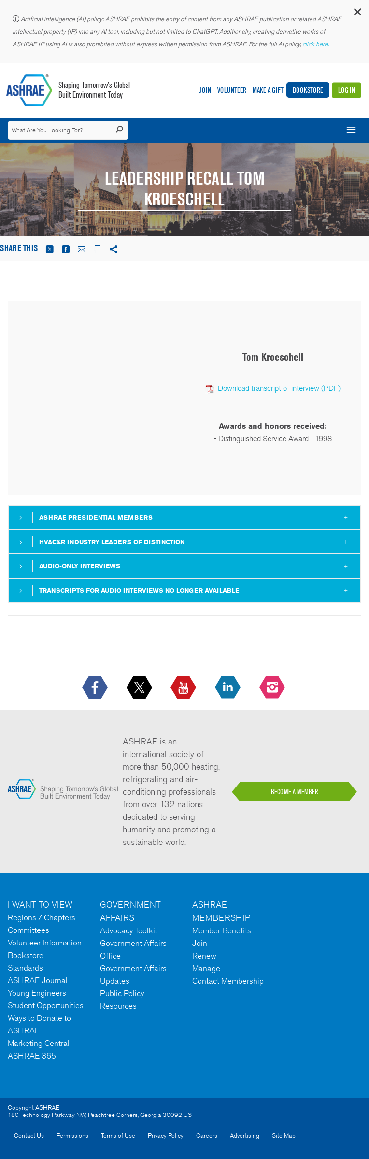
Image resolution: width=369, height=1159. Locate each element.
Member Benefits (221, 930)
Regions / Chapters (41, 917)
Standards (25, 968)
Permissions (72, 1135)
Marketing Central (39, 1043)
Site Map (284, 1135)
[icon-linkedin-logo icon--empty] (228, 688)
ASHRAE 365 (32, 1055)
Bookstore (308, 90)
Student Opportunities (46, 1005)
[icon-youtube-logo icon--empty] (184, 688)
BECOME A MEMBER (294, 791)
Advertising (244, 1135)
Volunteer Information (45, 942)
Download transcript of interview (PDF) (279, 388)
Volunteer (231, 90)
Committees (28, 930)
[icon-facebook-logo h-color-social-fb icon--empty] (95, 688)
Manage (206, 968)
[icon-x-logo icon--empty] (140, 688)
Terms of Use (118, 1135)
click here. (316, 44)
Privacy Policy (166, 1135)
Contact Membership (228, 981)
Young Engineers (37, 993)
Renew (204, 955)
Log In (346, 90)
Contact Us (29, 1135)
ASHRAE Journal (38, 980)
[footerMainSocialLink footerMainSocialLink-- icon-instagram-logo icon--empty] (273, 688)
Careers (206, 1135)
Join (205, 90)
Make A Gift (268, 90)
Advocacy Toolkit (128, 930)
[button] (357, 14)
